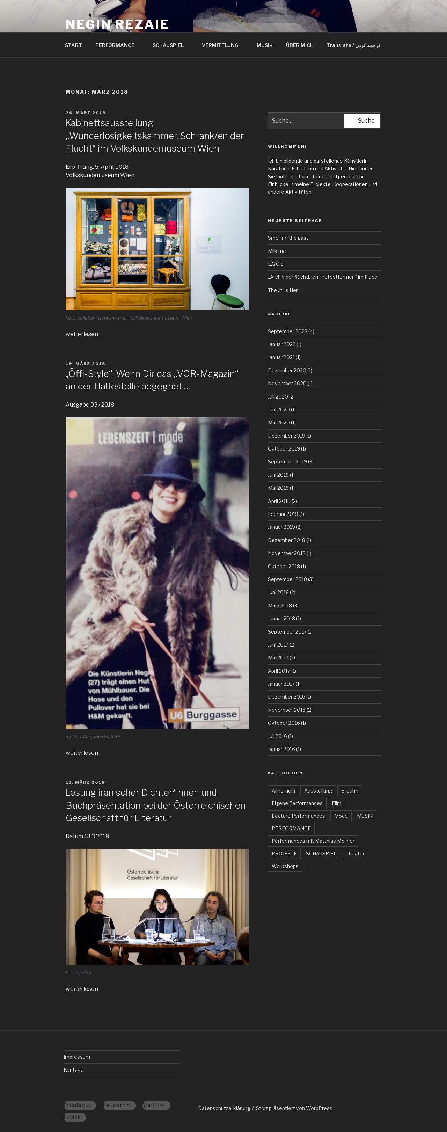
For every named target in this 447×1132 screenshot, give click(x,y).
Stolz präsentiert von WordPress (294, 1108)
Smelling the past (288, 238)
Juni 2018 (278, 592)
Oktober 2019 (284, 449)
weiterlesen (82, 334)
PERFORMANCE (118, 45)
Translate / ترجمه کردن (353, 45)
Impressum (77, 1057)
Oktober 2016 (284, 723)
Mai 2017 (278, 657)
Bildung (349, 791)
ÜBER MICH (300, 45)
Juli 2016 (277, 736)
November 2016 (287, 710)
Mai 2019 (278, 488)
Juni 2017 (278, 645)
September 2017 (287, 632)
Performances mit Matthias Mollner (313, 841)
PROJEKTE (284, 853)
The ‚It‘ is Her (283, 290)
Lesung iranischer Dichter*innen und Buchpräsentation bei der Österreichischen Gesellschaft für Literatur (155, 805)
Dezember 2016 (286, 697)
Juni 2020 (279, 409)
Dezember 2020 (287, 370)
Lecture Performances (298, 816)
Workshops (285, 866)
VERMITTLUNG (223, 45)
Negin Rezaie (117, 24)
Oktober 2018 (284, 566)
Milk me (277, 251)
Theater (355, 853)
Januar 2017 (281, 684)
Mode (341, 816)
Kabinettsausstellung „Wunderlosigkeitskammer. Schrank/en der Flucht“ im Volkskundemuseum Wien (154, 135)
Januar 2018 (281, 618)
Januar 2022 (281, 344)
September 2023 (287, 331)
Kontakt (73, 1070)
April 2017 (279, 671)
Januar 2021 (281, 357)
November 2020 (287, 383)
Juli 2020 (278, 397)
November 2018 (287, 553)
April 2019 (279, 501)
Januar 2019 (281, 527)
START (73, 45)
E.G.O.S (276, 264)
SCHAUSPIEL (171, 45)
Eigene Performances (297, 803)
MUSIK (265, 45)
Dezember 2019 (286, 436)
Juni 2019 (278, 475)
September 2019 (287, 462)
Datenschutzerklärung (224, 1108)
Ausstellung (318, 791)
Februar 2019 (283, 514)
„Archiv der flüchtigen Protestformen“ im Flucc (322, 277)
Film (337, 803)
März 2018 (280, 605)
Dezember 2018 (286, 540)
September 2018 (287, 579)
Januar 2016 (281, 749)
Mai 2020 (279, 422)
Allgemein (283, 791)
